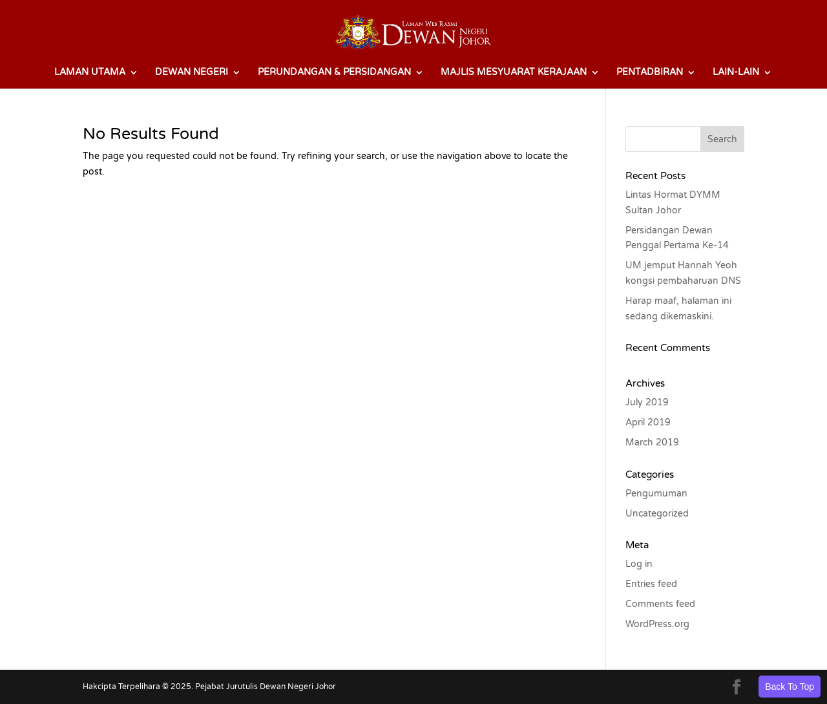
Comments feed (660, 604)
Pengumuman (656, 493)
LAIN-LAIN (736, 73)
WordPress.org (657, 624)
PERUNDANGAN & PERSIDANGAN (334, 73)
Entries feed (651, 584)
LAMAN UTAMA (89, 73)
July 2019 (647, 402)
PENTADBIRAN (649, 73)
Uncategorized (657, 513)
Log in (639, 564)
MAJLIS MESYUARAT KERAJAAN (514, 73)
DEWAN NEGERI (191, 73)
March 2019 (652, 442)
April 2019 (648, 422)
